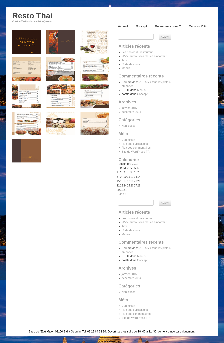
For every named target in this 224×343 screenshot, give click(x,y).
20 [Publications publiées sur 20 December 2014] (135, 181)
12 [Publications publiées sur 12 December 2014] (132, 176)
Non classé (128, 125)
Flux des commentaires (136, 147)
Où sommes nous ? (168, 26)
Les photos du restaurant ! (138, 52)
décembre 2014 (131, 111)
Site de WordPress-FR (136, 151)
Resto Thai (32, 15)
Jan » (123, 193)
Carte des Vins (131, 64)
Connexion (128, 139)
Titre (124, 60)
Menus (126, 68)
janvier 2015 (129, 107)
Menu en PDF (197, 26)
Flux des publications (135, 143)
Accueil (123, 26)
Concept (141, 26)
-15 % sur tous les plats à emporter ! (144, 56)
